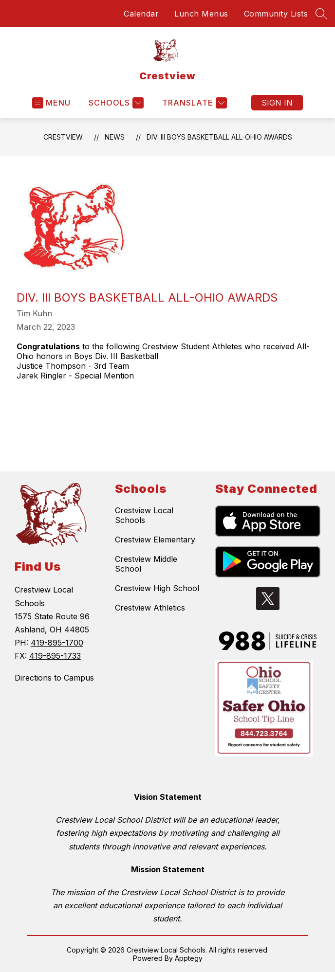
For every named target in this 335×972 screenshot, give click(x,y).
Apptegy (189, 958)
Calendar (141, 13)
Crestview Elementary (155, 539)
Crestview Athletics (150, 607)
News (115, 137)
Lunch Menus (201, 13)
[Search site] (321, 13)
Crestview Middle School (146, 564)
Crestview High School (157, 588)
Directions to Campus (54, 678)
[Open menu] (51, 103)
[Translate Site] (193, 103)
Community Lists (276, 13)
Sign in (277, 103)
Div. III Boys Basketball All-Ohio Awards (219, 137)
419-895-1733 (55, 656)
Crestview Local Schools (144, 515)
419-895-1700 (57, 643)
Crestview (63, 137)
